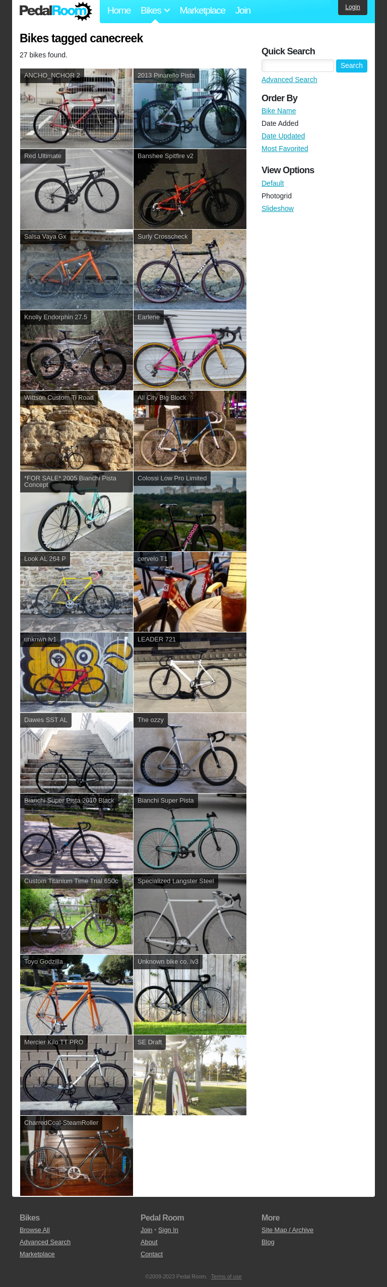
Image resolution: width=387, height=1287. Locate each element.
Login (352, 7)
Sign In (168, 1230)
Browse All (35, 1230)
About (149, 1242)
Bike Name (279, 111)
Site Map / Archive (287, 1230)
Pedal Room (56, 12)
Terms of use (226, 1276)
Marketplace (202, 10)
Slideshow (278, 208)
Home (119, 10)
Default (273, 183)
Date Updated (283, 136)
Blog (268, 1242)
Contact (152, 1254)
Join (242, 10)
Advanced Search (289, 80)
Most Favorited (285, 149)
